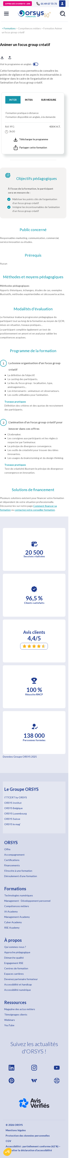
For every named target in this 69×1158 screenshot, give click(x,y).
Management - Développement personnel (27, 900)
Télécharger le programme (31, 139)
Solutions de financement (33, 489)
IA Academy (11, 911)
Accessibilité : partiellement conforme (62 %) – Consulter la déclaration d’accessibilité (33, 1148)
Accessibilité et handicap (18, 984)
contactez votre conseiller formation (35, 509)
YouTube (9, 1025)
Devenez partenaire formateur (21, 979)
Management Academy (17, 916)
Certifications (11, 859)
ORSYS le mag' (12, 824)
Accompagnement (14, 854)
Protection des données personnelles (28, 1135)
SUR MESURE (48, 99)
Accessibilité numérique (17, 989)
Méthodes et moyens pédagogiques (33, 277)
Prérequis (33, 255)
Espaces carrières (14, 973)
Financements (12, 865)
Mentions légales (16, 1130)
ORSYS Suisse (12, 818)
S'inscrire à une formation (18, 870)
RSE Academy (11, 927)
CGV (8, 1140)
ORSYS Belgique (13, 808)
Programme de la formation (33, 350)
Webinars (9, 1019)
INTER (13, 99)
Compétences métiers (29, 28)
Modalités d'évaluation (33, 309)
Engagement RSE (13, 962)
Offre (7, 849)
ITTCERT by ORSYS (15, 797)
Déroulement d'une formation (20, 876)
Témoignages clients (15, 1014)
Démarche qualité (14, 957)
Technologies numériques (18, 895)
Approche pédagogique (17, 952)
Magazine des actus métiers (19, 1009)
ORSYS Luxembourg (15, 813)
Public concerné (33, 229)
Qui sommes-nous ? (15, 946)
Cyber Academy (13, 922)
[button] (7, 1152)
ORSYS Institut (13, 802)
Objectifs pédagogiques (36, 178)
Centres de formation (16, 968)
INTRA (29, 99)
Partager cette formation (30, 147)
